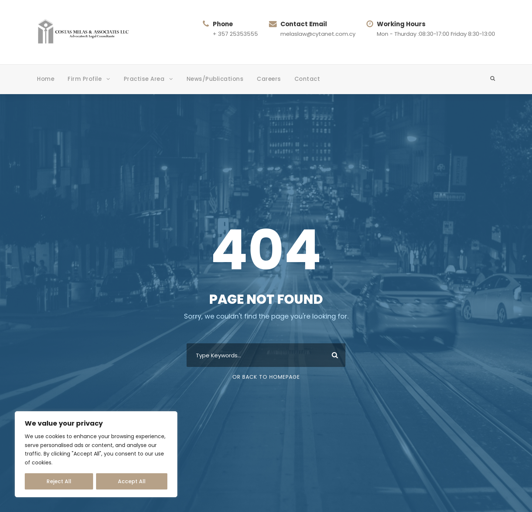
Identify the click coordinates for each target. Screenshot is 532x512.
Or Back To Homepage (266, 377)
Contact (307, 79)
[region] (96, 454)
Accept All (132, 481)
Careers (269, 79)
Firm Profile (85, 79)
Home (45, 79)
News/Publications (215, 79)
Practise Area (144, 79)
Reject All (59, 481)
